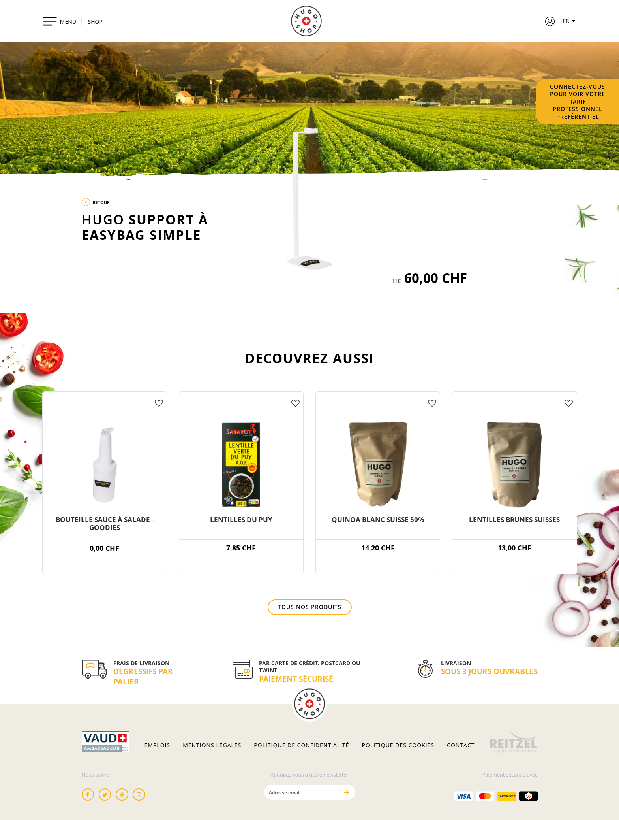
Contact (461, 745)
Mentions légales (212, 745)
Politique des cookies (398, 745)
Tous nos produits (309, 607)
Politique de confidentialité (301, 745)
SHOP (95, 21)
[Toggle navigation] (59, 21)
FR (570, 20)
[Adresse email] (301, 792)
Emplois (157, 745)
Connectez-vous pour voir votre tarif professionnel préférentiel (577, 101)
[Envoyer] (346, 792)
